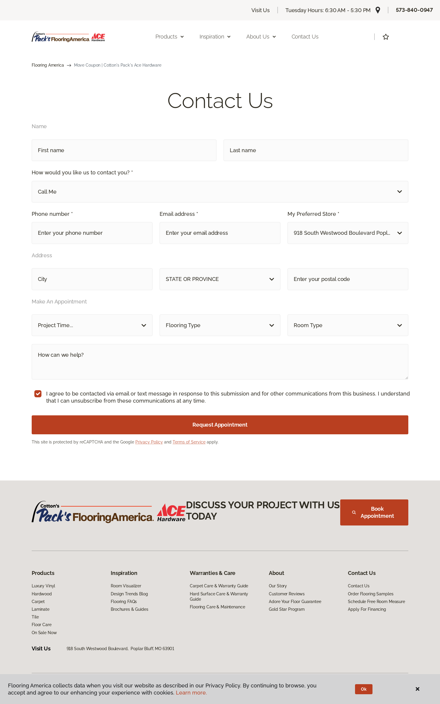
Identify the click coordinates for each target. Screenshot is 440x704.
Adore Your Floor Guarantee (295, 601)
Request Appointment (220, 425)
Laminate (40, 609)
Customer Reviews (287, 594)
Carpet (38, 601)
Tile (35, 617)
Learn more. (191, 692)
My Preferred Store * (313, 214)
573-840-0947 (414, 10)
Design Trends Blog (129, 594)
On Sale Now (44, 632)
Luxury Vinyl (43, 586)
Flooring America (48, 65)
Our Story (278, 586)
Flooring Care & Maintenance (217, 607)
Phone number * (52, 214)
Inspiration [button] (215, 36)
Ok (364, 689)
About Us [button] (261, 36)
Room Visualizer (126, 586)
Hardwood (42, 594)
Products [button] (169, 36)
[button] (220, 191)
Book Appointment (373, 512)
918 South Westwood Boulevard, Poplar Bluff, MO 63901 (120, 648)
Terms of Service (189, 442)
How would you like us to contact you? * (82, 172)
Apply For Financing (367, 609)
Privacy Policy (149, 442)
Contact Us (305, 36)
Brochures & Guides (129, 609)
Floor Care (42, 624)
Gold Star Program (287, 609)
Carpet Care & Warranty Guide (219, 586)
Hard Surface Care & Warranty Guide (219, 597)
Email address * (179, 214)
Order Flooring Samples (370, 594)
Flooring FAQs (124, 601)
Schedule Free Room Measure (376, 601)
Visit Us (260, 10)
